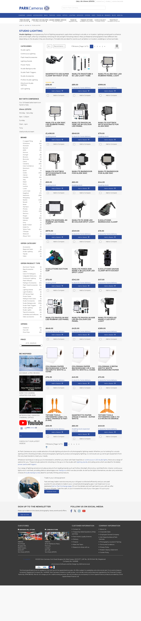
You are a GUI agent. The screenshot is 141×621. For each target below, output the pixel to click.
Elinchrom (32, 168)
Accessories (38, 15)
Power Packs (25, 65)
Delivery (75, 539)
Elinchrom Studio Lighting (27, 84)
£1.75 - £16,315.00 (31, 343)
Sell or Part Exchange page (62, 486)
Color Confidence (32, 166)
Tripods (52, 15)
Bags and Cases (32, 249)
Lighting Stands (26, 61)
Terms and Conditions (106, 544)
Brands (108, 15)
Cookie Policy (104, 552)
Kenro (32, 184)
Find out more (51, 491)
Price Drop (32, 332)
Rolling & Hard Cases (32, 299)
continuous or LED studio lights (96, 460)
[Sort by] (59, 46)
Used (93, 15)
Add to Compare (57, 95)
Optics (64, 15)
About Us (102, 529)
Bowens (32, 157)
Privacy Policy (104, 547)
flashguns (62, 470)
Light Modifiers (32, 292)
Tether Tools (32, 229)
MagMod (32, 193)
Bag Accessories (32, 269)
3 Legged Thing (32, 141)
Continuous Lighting (28, 54)
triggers (33, 464)
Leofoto (32, 186)
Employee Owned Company (109, 534)
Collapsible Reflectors (32, 276)
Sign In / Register (117, 1)
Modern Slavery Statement (108, 550)
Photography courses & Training (110, 542)
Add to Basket (57, 91)
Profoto (32, 211)
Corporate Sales (104, 532)
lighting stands (82, 462)
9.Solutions (32, 143)
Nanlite (32, 200)
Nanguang (32, 198)
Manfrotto (32, 195)
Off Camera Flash (32, 294)
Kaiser (32, 182)
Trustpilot (26, 559)
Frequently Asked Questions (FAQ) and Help (83, 533)
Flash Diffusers (32, 281)
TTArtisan (32, 232)
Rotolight (32, 218)
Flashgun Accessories (32, 283)
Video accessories (32, 317)
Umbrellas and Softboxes (32, 314)
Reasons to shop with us (80, 547)
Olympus (32, 207)
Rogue (32, 216)
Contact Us (100, 1)
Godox (32, 173)
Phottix (32, 209)
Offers (87, 15)
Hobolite (32, 177)
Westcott (32, 234)
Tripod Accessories (32, 312)
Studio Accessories (27, 76)
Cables (32, 271)
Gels (32, 287)
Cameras (22, 15)
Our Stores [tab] (23, 526)
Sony (32, 222)
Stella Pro (32, 227)
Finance (75, 542)
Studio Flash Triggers (28, 72)
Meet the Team (77, 544)
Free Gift (32, 330)
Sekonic (32, 220)
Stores (108, 1)
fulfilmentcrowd (84, 564)
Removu (32, 213)
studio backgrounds (32, 473)
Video (59, 15)
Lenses (29, 15)
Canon (32, 161)
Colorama (32, 164)
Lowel (32, 189)
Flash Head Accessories (29, 57)
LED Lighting (25, 89)
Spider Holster (32, 225)
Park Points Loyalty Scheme (82, 536)
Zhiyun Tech (32, 236)
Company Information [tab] (109, 526)
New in (119, 15)
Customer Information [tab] (83, 526)
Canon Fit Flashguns (32, 274)
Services (80, 15)
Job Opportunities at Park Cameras (108, 538)
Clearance (32, 328)
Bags (46, 15)
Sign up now (25, 514)
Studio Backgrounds (28, 68)
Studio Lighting (32, 251)
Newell (32, 202)
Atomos (32, 152)
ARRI (32, 150)
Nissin (32, 204)
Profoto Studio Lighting (29, 80)
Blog (114, 15)
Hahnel (32, 175)
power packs (22, 464)
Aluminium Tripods (32, 267)
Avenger (32, 155)
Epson (32, 170)
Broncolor (32, 159)
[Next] (105, 46)
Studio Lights (25, 50)
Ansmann (32, 146)
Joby (32, 180)
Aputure (32, 148)
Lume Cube (32, 191)
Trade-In (100, 15)
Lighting (72, 15)
